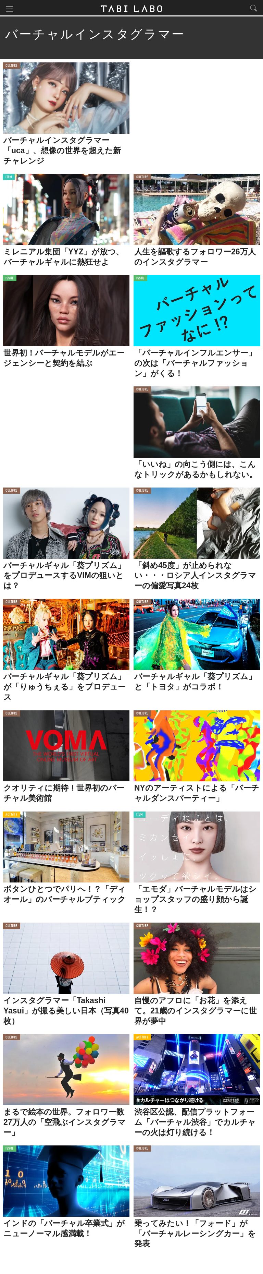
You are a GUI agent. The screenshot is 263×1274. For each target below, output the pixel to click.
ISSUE (9, 279)
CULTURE (11, 67)
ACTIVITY (11, 815)
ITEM (8, 178)
